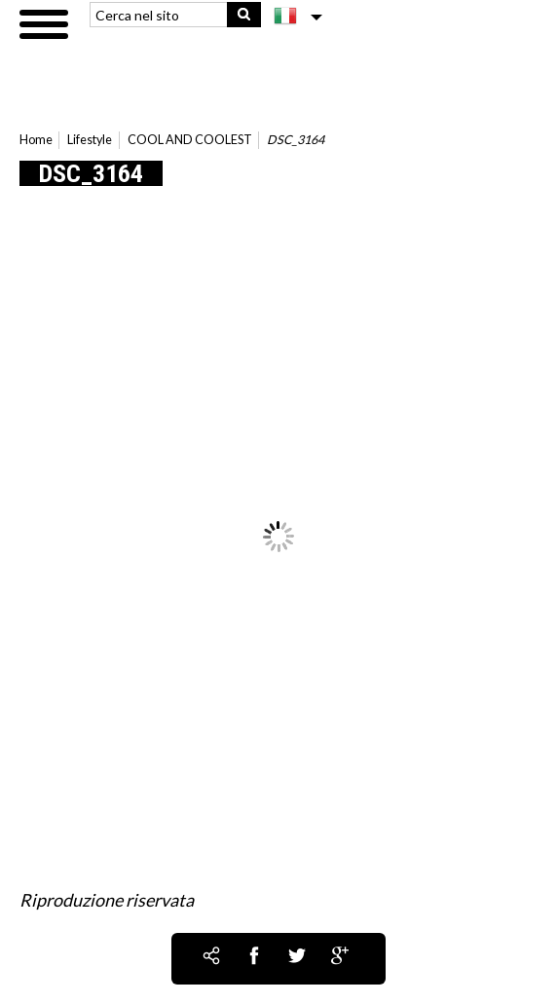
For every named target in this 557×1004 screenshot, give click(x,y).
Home (36, 139)
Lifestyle (89, 139)
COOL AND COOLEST (190, 139)
